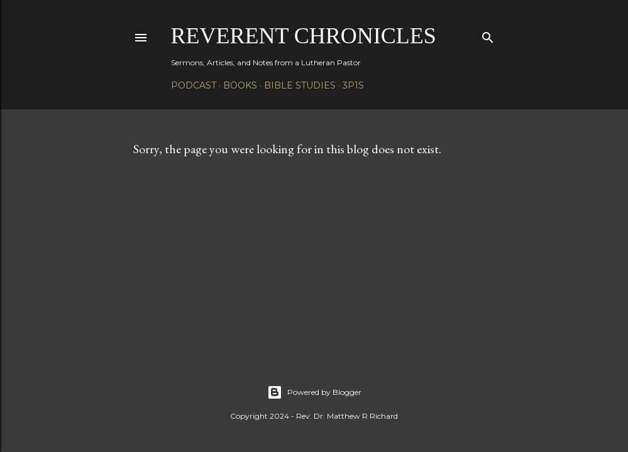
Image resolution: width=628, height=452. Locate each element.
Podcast (193, 85)
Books (240, 85)
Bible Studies (300, 85)
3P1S (353, 85)
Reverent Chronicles (303, 35)
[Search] (487, 35)
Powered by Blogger (314, 392)
